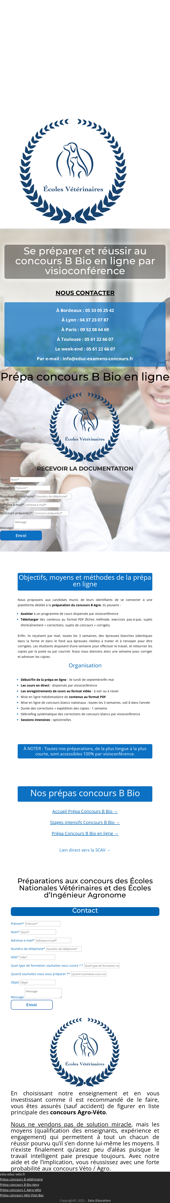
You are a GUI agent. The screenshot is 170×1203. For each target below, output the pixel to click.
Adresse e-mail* (12, 505)
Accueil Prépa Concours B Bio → (85, 811)
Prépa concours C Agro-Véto (20, 1190)
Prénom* (7, 488)
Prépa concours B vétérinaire (21, 1179)
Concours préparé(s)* (16, 513)
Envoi (21, 535)
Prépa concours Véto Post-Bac (22, 1195)
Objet (15, 982)
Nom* (4, 479)
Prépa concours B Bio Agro (19, 1184)
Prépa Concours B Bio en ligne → (85, 833)
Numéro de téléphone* (17, 496)
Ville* (15, 957)
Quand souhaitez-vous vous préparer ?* (40, 974)
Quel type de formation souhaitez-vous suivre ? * (47, 965)
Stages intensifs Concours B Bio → (85, 822)
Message (6, 528)
